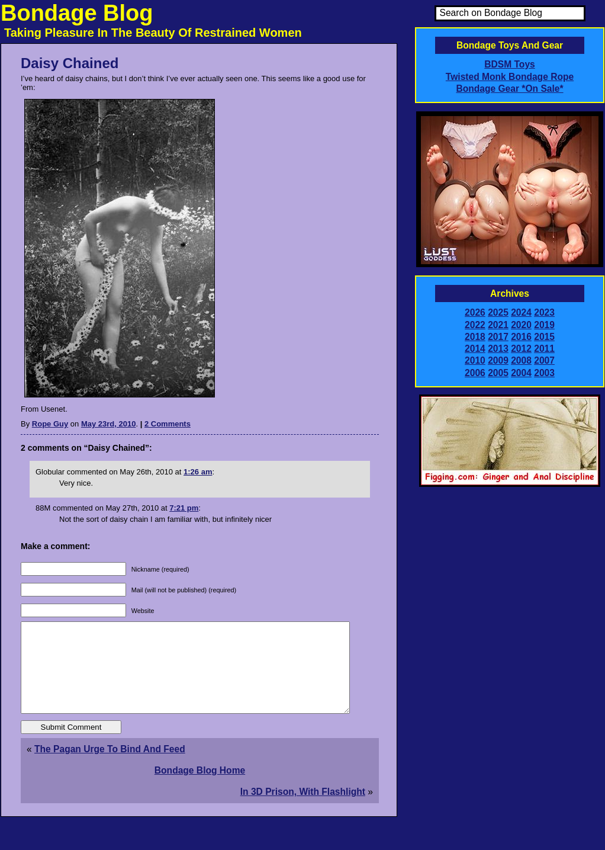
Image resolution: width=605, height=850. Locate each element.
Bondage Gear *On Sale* (509, 89)
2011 (544, 349)
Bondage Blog (77, 13)
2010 (475, 360)
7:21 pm (183, 507)
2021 (498, 325)
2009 (498, 360)
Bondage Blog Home (200, 788)
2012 (521, 349)
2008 (521, 360)
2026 (475, 312)
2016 (521, 337)
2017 (498, 337)
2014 (475, 349)
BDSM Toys (509, 64)
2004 (521, 373)
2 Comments (167, 423)
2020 (521, 325)
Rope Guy (50, 423)
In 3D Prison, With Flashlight (302, 809)
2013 (498, 349)
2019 (544, 325)
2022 (475, 325)
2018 (475, 337)
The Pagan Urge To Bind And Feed (109, 767)
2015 (544, 337)
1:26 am (198, 471)
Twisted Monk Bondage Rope (510, 77)
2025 (498, 312)
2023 (544, 312)
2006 (475, 373)
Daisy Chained (69, 63)
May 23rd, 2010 (108, 423)
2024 (521, 312)
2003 (544, 373)
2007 (544, 360)
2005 (498, 373)
